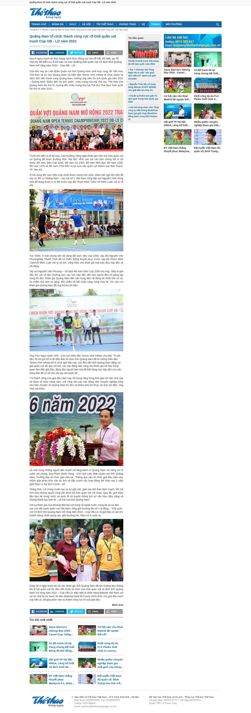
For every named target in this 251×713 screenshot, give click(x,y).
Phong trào (127, 24)
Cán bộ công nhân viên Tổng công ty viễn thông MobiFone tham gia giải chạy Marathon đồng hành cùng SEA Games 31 (143, 113)
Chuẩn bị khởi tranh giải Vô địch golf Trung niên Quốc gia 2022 (143, 99)
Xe (143, 24)
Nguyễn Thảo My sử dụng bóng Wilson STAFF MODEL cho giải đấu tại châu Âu (142, 87)
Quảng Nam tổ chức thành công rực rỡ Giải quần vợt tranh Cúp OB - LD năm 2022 (89, 29)
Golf (72, 24)
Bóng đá (58, 24)
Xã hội (86, 24)
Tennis (155, 24)
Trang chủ (38, 24)
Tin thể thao (105, 24)
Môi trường (174, 24)
